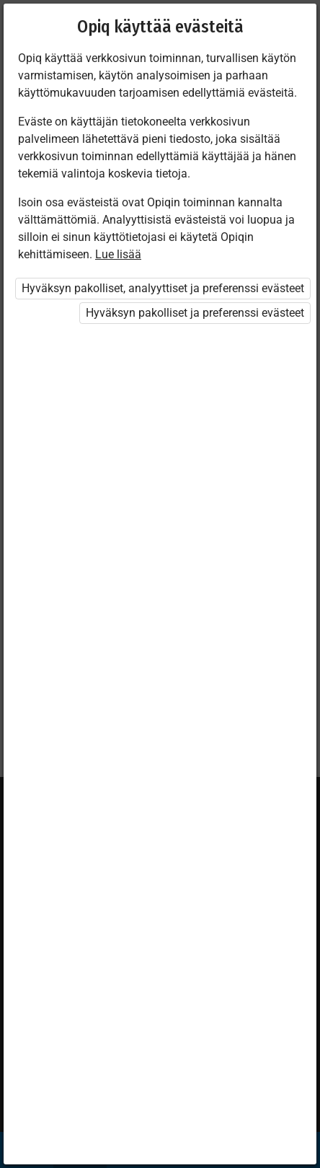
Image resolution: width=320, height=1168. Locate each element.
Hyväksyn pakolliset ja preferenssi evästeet (195, 313)
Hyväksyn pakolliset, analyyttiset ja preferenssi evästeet (163, 288)
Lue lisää (118, 254)
